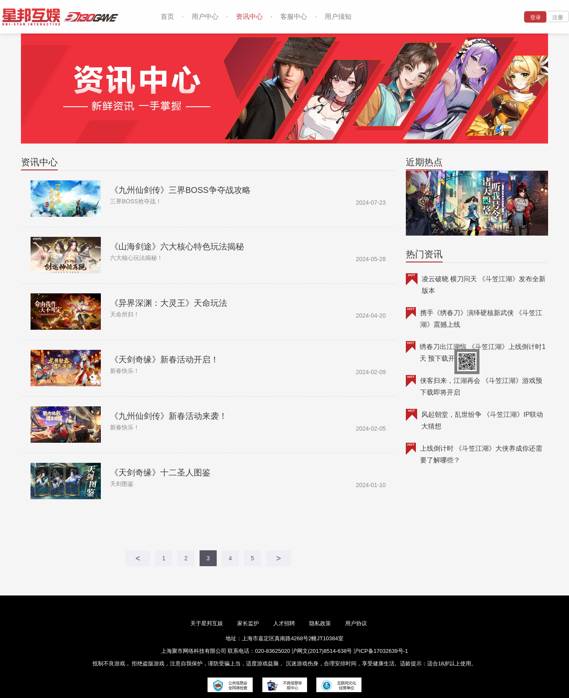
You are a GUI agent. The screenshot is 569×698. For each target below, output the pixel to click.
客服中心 (293, 16)
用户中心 (205, 16)
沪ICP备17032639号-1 (381, 651)
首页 (167, 16)
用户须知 (338, 16)
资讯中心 (249, 16)
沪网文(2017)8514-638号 (323, 651)
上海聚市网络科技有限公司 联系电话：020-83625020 (225, 651)
